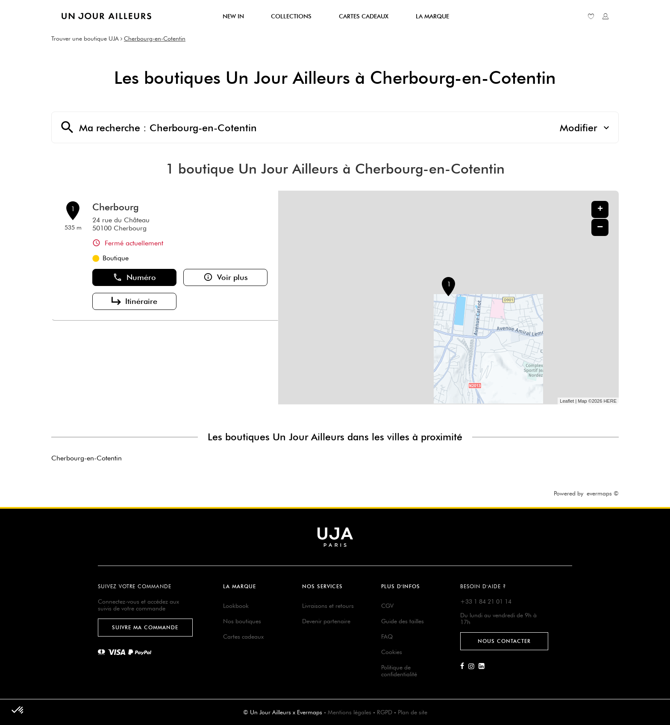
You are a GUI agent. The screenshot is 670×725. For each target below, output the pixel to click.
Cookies (391, 651)
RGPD (384, 712)
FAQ (387, 636)
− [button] (600, 227)
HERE (610, 401)
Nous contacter (504, 641)
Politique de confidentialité (399, 671)
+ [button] (600, 209)
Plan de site (412, 712)
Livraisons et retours (328, 605)
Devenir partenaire (326, 621)
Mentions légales (349, 712)
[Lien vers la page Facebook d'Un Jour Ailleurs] (464, 666)
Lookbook (236, 605)
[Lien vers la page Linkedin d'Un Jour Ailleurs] (484, 666)
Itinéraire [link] (134, 301)
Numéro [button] (134, 277)
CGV (387, 605)
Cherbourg (115, 206)
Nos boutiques (242, 621)
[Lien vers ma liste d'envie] (591, 16)
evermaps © (603, 493)
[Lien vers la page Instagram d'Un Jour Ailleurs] (473, 666)
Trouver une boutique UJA (85, 38)
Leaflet (567, 401)
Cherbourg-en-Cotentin (154, 38)
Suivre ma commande (145, 627)
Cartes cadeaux (243, 636)
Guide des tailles (402, 621)
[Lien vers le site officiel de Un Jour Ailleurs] (106, 16)
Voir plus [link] (225, 277)
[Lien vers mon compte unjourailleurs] (605, 16)
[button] (18, 710)
